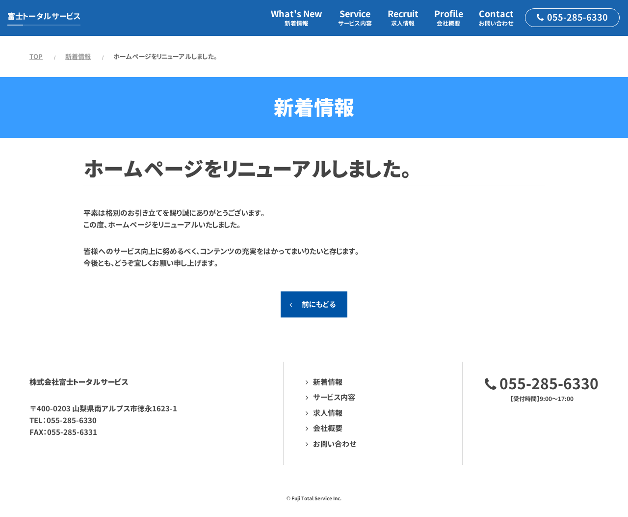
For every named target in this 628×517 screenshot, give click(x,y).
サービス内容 (334, 397)
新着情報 (78, 56)
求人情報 (327, 413)
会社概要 (327, 428)
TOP (36, 56)
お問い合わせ (335, 444)
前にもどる (319, 304)
